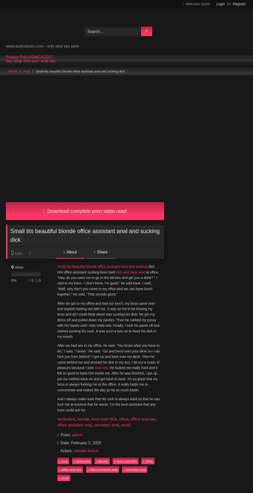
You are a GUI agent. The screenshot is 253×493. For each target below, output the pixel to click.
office (123, 419)
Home (13, 71)
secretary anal (106, 425)
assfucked (66, 419)
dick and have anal (130, 272)
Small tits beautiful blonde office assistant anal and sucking (102, 267)
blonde (83, 419)
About (70, 252)
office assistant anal (74, 425)
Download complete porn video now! (85, 211)
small (125, 425)
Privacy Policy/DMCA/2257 (29, 57)
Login (220, 4)
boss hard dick (104, 419)
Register (239, 4)
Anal (26, 71)
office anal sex (143, 419)
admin (77, 435)
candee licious (86, 451)
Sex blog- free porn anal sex (30, 61)
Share (101, 252)
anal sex (101, 368)
